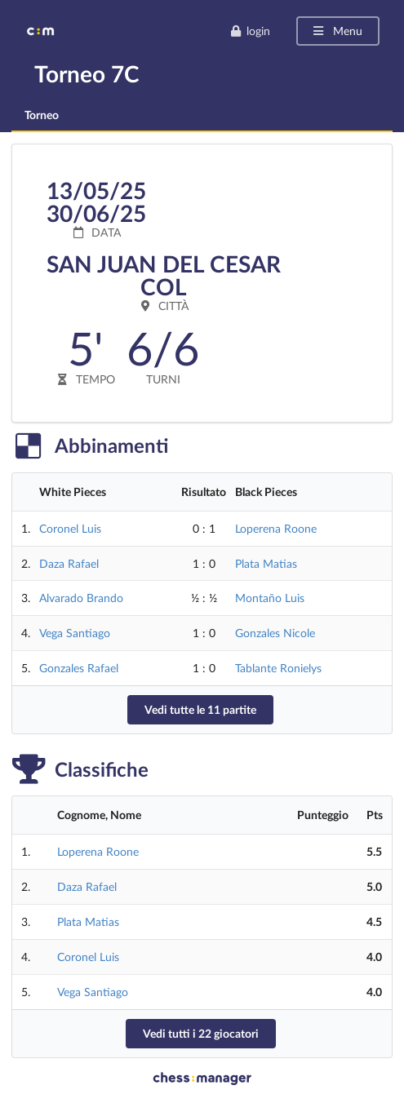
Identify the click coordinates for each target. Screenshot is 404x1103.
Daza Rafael (69, 563)
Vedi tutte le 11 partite (200, 709)
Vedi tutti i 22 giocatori (201, 1033)
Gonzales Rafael (78, 668)
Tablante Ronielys (278, 668)
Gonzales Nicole (275, 633)
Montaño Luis (269, 598)
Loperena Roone (276, 528)
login (250, 31)
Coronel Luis (70, 528)
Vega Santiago (74, 633)
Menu (336, 31)
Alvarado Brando (81, 598)
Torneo (41, 115)
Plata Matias (266, 563)
